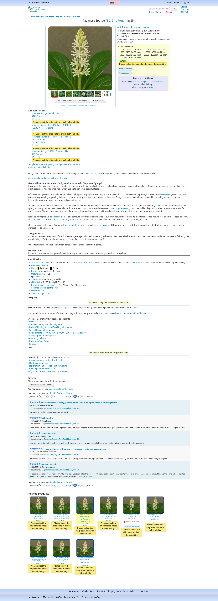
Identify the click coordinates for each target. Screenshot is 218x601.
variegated (97, 173)
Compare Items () (91, 597)
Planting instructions (38, 363)
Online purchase (48, 433)
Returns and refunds (78, 591)
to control (105, 313)
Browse (46, 3)
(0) (186, 3)
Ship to (114, 3)
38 (62, 396)
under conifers (42, 219)
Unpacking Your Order (39, 341)
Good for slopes (38, 293)
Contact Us (143, 591)
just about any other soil (67, 219)
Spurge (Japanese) (73, 16)
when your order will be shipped (131, 313)
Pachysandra (47, 418)
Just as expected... (49, 464)
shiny (87, 173)
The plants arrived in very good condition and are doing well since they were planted (79, 403)
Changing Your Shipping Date (42, 335)
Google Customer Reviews (61, 389)
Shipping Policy (114, 591)
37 (58, 396)
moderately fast (79, 225)
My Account (34, 597)
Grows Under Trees (40, 285)
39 (67, 396)
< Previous (34, 396)
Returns (32, 344)
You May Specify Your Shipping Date (45, 324)
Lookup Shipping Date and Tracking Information (50, 327)
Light (33, 268)
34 (46, 396)
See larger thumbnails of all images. (72, 101)
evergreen (165, 194)
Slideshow (98, 101)
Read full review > (85, 477)
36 (54, 396)
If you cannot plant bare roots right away (48, 371)
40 (71, 396)
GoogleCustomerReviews (185, 9)
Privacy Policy (129, 591)
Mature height (37, 274)
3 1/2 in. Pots (114, 20)
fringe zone (135, 262)
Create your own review (41, 385)
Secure (136, 84)
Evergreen (35, 290)
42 (79, 396)
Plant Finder (34, 3)
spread (68, 225)
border (57, 217)
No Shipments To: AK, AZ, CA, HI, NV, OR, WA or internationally (57, 333)
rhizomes (106, 225)
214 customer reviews (133, 27)
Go (174, 9)
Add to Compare (125, 73)
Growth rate (36, 271)
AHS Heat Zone (38, 265)
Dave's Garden (156, 82)
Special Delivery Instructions (42, 330)
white (158, 206)
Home (169, 3)
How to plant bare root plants (42, 369)
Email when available (132, 526)
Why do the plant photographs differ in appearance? (80, 105)
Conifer (53, 285)
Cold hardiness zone (40, 262)
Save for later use (125, 69)
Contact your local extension (84, 262)
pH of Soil (35, 282)
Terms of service (97, 591)
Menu (177, 3)
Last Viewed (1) (71, 597)
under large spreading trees (123, 208)
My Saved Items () (52, 597)
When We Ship (36, 322)
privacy (150, 87)
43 (83, 396)
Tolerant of (36, 279)
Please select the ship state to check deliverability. (142, 64)
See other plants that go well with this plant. (48, 178)
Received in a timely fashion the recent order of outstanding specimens (73, 449)
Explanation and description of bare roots (48, 366)
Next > (89, 396)
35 (50, 396)
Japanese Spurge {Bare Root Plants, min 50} (61, 408)
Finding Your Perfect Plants (50, 16)
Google (143, 82)
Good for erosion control (42, 288)
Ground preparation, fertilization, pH (46, 360)
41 (75, 396)
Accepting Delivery (37, 338)
